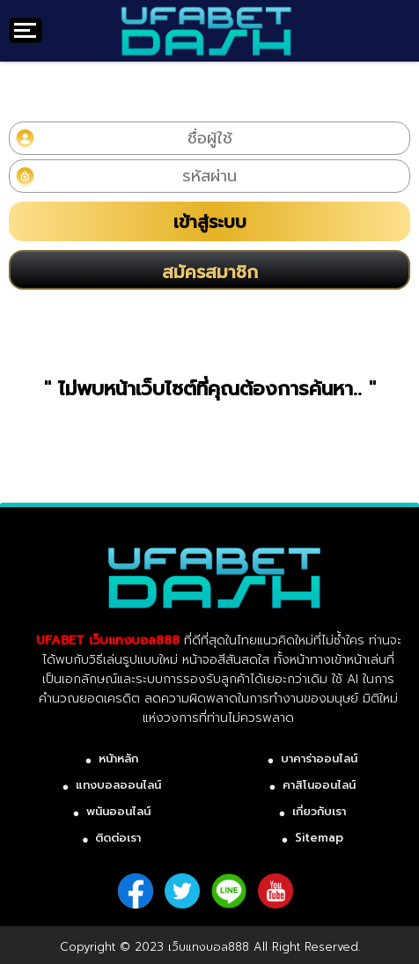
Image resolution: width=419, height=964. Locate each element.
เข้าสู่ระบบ (209, 222)
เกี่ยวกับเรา (319, 811)
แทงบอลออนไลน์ (118, 784)
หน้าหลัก (118, 758)
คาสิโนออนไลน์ (319, 784)
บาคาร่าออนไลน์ (319, 758)
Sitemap (319, 837)
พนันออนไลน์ (118, 811)
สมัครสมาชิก (210, 272)
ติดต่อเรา (118, 837)
